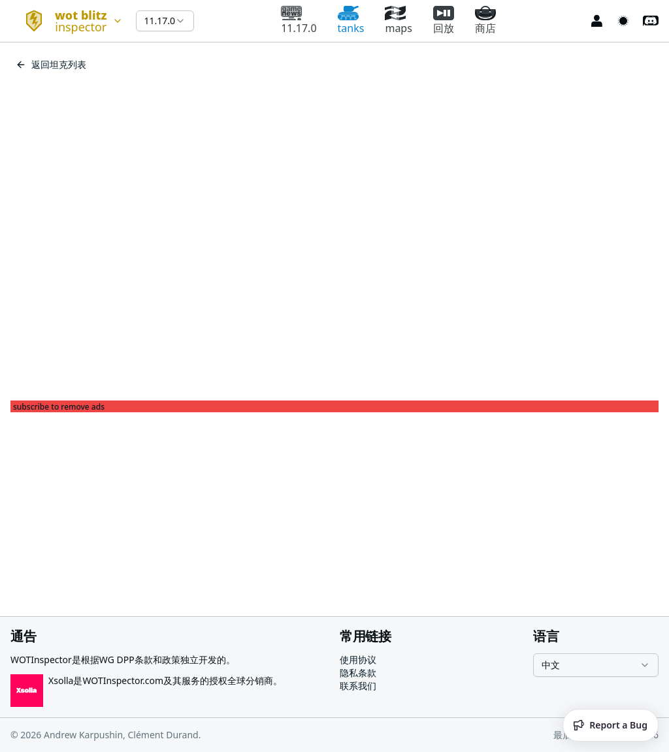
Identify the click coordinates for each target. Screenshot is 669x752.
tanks (351, 20)
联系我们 (358, 685)
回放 (443, 20)
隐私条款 (358, 672)
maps (398, 20)
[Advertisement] (334, 503)
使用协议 (358, 659)
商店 (485, 20)
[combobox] (68, 21)
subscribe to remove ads (59, 407)
